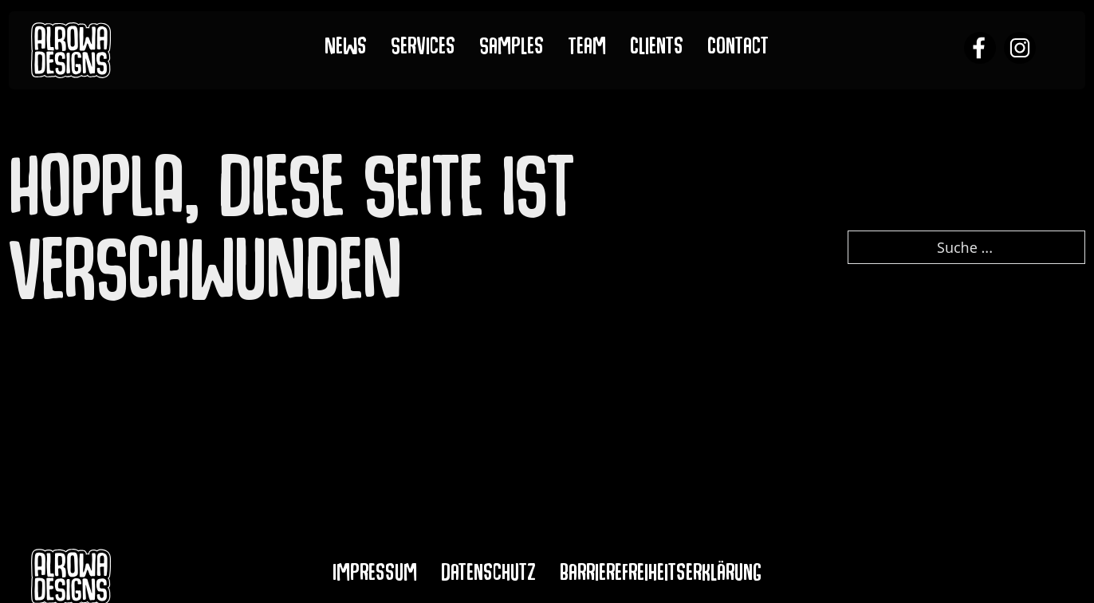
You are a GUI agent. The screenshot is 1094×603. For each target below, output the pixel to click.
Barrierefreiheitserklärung (660, 576)
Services (423, 49)
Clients (656, 49)
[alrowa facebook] (980, 50)
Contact (738, 49)
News (346, 49)
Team (587, 49)
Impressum (375, 576)
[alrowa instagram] (1020, 50)
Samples (511, 49)
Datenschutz (488, 576)
